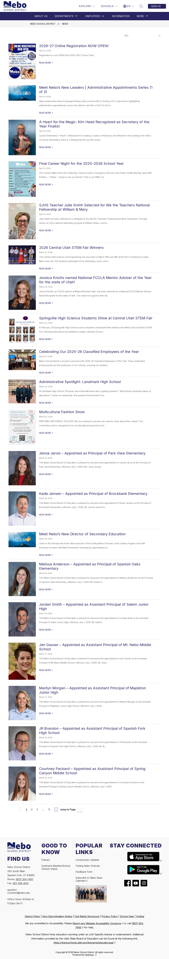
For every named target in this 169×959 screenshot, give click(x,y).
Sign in (156, 6)
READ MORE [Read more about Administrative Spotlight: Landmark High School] (46, 403)
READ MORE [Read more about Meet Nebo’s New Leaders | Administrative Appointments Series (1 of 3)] (46, 113)
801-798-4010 (21, 883)
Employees (92, 16)
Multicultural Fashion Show (62, 412)
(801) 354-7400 (24, 879)
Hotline (140, 916)
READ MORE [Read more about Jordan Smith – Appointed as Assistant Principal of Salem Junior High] (46, 629)
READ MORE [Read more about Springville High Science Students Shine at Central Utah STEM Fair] (46, 339)
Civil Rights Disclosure (86, 916)
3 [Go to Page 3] (37, 809)
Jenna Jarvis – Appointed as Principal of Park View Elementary (92, 453)
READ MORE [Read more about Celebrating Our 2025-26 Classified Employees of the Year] (46, 372)
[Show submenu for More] (140, 16)
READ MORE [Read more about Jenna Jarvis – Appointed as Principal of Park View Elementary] (46, 474)
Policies (46, 859)
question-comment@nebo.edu (18, 891)
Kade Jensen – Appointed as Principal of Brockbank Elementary (93, 493)
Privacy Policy (110, 916)
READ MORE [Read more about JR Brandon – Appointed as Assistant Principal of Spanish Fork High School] (46, 753)
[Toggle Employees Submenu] (103, 16)
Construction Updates (87, 859)
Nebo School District (42, 24)
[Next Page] (56, 809)
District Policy (32, 916)
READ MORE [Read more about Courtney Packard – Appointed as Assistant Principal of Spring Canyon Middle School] (46, 794)
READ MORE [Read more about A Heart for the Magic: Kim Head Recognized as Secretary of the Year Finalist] (46, 147)
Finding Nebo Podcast (88, 865)
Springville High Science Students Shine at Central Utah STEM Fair (95, 318)
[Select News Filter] (141, 35)
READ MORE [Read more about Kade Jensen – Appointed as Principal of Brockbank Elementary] (46, 514)
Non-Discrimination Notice (57, 916)
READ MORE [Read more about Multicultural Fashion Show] (46, 433)
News (65, 24)
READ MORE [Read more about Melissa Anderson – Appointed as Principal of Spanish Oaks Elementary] (46, 589)
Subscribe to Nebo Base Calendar (89, 879)
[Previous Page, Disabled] (20, 809)
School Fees (127, 916)
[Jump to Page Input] (80, 809)
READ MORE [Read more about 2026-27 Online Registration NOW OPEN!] (46, 62)
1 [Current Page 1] (26, 809)
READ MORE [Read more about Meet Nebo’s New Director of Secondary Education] (46, 555)
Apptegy (89, 954)
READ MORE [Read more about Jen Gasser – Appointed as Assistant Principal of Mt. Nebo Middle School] (46, 670)
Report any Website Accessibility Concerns (97, 923)
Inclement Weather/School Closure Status (56, 867)
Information (121, 16)
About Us (40, 16)
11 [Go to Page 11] (49, 809)
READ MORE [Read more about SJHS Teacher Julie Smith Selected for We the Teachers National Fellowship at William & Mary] (46, 230)
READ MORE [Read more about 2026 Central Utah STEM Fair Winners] (46, 268)
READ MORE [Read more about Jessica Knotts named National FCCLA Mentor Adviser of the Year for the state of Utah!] (46, 303)
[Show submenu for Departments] (64, 16)
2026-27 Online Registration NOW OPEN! (74, 46)
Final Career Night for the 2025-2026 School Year (81, 163)
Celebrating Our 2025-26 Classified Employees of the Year (89, 351)
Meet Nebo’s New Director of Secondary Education (82, 534)
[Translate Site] (129, 6)
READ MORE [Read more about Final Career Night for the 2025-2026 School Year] (46, 184)
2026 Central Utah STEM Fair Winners (71, 247)
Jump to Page (68, 809)
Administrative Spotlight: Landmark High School (80, 382)
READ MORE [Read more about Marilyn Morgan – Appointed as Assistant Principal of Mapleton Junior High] (46, 713)
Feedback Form (84, 871)
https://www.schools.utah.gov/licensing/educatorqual (83, 942)
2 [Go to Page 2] (31, 809)
